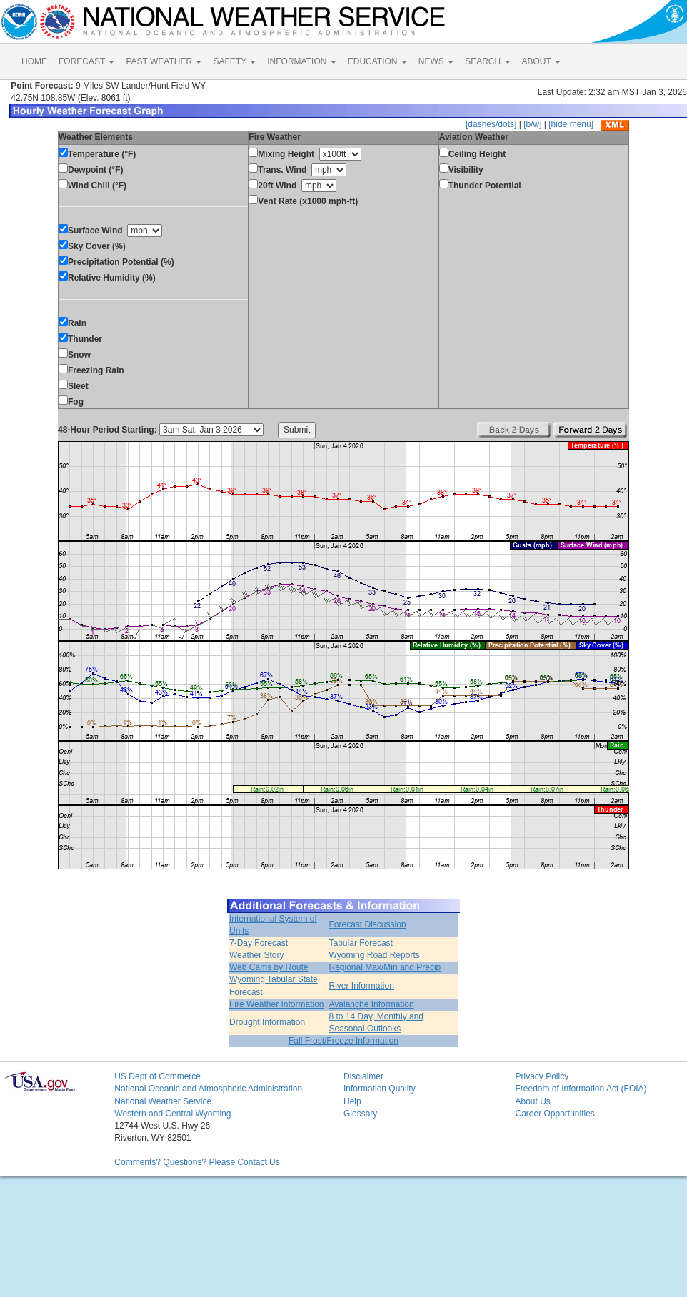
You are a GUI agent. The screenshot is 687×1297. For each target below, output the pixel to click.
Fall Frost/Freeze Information (343, 1041)
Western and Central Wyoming (172, 1114)
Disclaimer (363, 1076)
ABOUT (541, 61)
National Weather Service (162, 1101)
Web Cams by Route (269, 967)
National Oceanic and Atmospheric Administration (208, 1089)
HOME (34, 61)
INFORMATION (301, 61)
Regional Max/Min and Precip (385, 967)
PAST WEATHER (163, 61)
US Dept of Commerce (157, 1076)
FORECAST (86, 61)
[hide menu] (570, 124)
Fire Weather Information (276, 1004)
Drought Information (267, 1022)
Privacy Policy (541, 1076)
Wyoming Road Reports (374, 955)
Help (352, 1101)
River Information (361, 986)
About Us (532, 1101)
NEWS (435, 61)
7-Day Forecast (258, 943)
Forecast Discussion (367, 924)
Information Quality (380, 1089)
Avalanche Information (371, 1004)
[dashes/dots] (491, 124)
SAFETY (234, 61)
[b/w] (532, 124)
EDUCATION (377, 61)
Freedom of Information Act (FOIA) (580, 1089)
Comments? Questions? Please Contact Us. (198, 1162)
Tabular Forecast (361, 943)
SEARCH (487, 61)
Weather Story (256, 955)
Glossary (360, 1114)
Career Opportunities (554, 1114)
